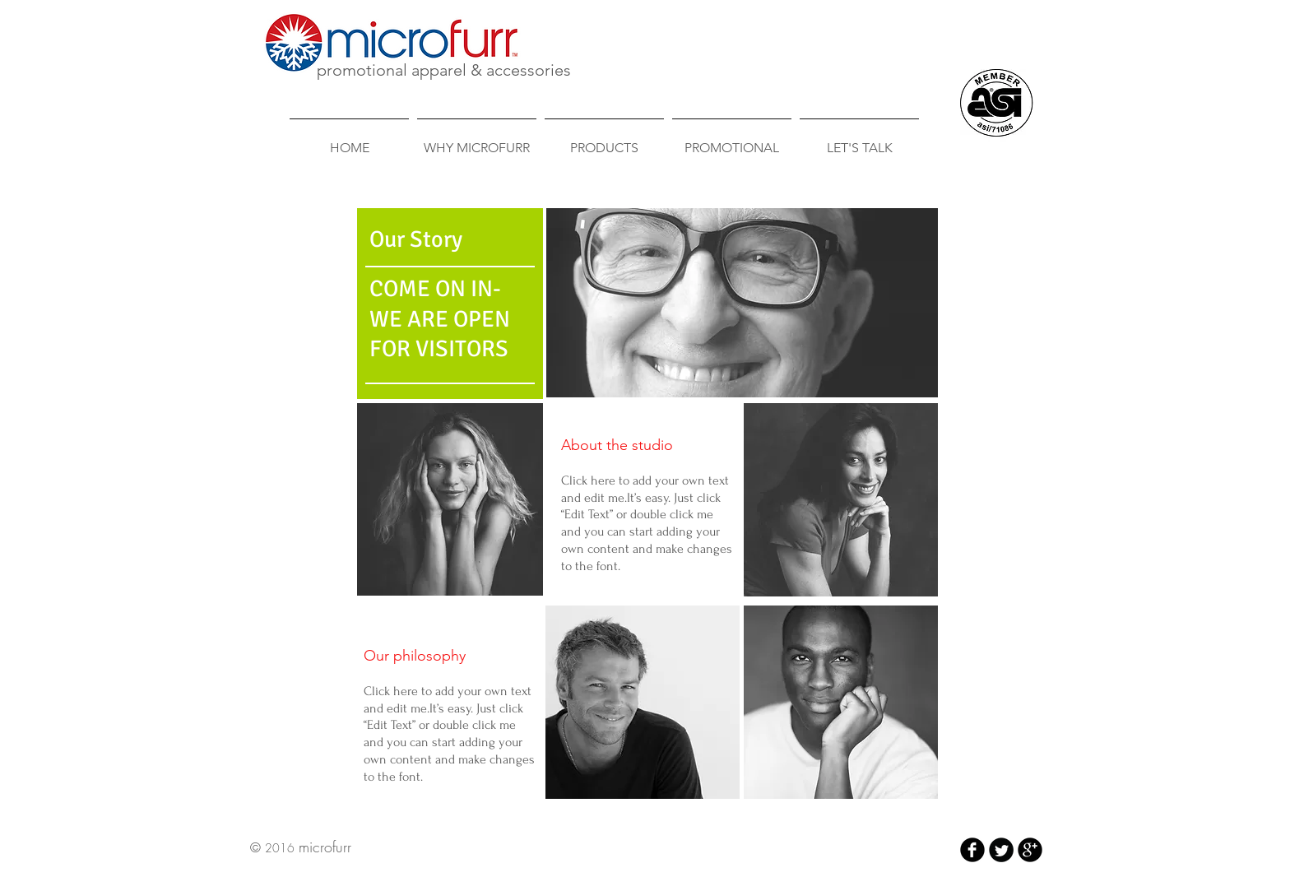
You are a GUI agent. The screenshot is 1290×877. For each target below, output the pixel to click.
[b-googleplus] (1030, 850)
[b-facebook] (972, 850)
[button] (450, 499)
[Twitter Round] (1001, 850)
